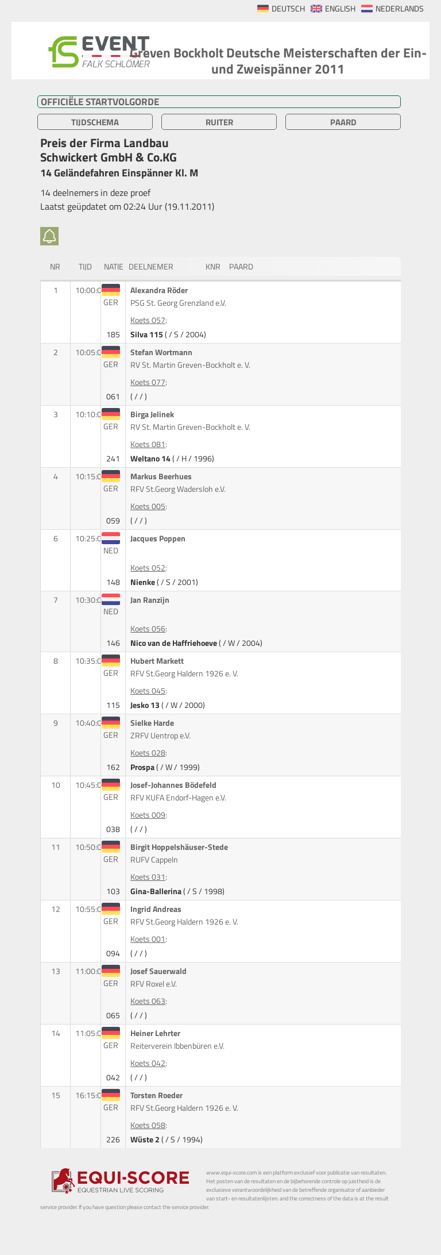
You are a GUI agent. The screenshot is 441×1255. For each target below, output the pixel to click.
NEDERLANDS (400, 8)
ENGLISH (340, 8)
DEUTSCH (288, 8)
